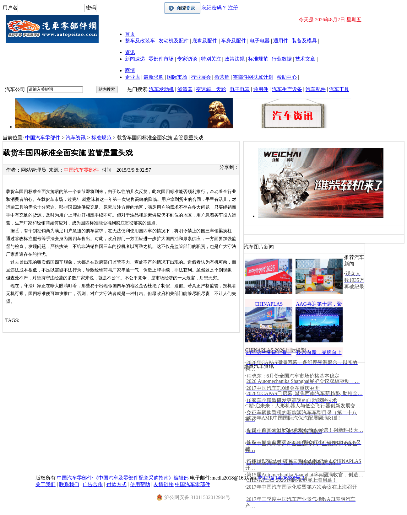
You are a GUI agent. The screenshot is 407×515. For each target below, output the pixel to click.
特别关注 (211, 59)
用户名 (10, 7)
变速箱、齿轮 (211, 89)
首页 (130, 34)
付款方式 (116, 484)
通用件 (280, 40)
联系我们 (69, 484)
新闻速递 (135, 59)
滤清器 (185, 89)
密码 (91, 7)
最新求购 (154, 77)
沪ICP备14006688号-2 (280, 477)
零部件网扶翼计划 (253, 77)
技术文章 (305, 59)
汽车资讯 (76, 137)
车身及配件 (233, 40)
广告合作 (93, 484)
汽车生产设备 (287, 89)
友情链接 (164, 484)
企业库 (132, 77)
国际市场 (177, 77)
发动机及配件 (174, 40)
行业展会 (201, 77)
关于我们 (45, 484)
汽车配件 (316, 89)
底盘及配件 (204, 40)
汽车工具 (339, 89)
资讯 (130, 52)
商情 (130, 70)
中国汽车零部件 (42, 137)
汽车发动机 (161, 89)
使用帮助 (140, 484)
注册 (233, 7)
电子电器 (260, 40)
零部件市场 (161, 59)
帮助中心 (287, 77)
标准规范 (258, 59)
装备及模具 (304, 40)
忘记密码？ (214, 7)
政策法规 (235, 59)
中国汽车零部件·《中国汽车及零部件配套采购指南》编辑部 (123, 477)
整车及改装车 (140, 40)
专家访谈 (187, 59)
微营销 (222, 77)
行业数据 (282, 59)
